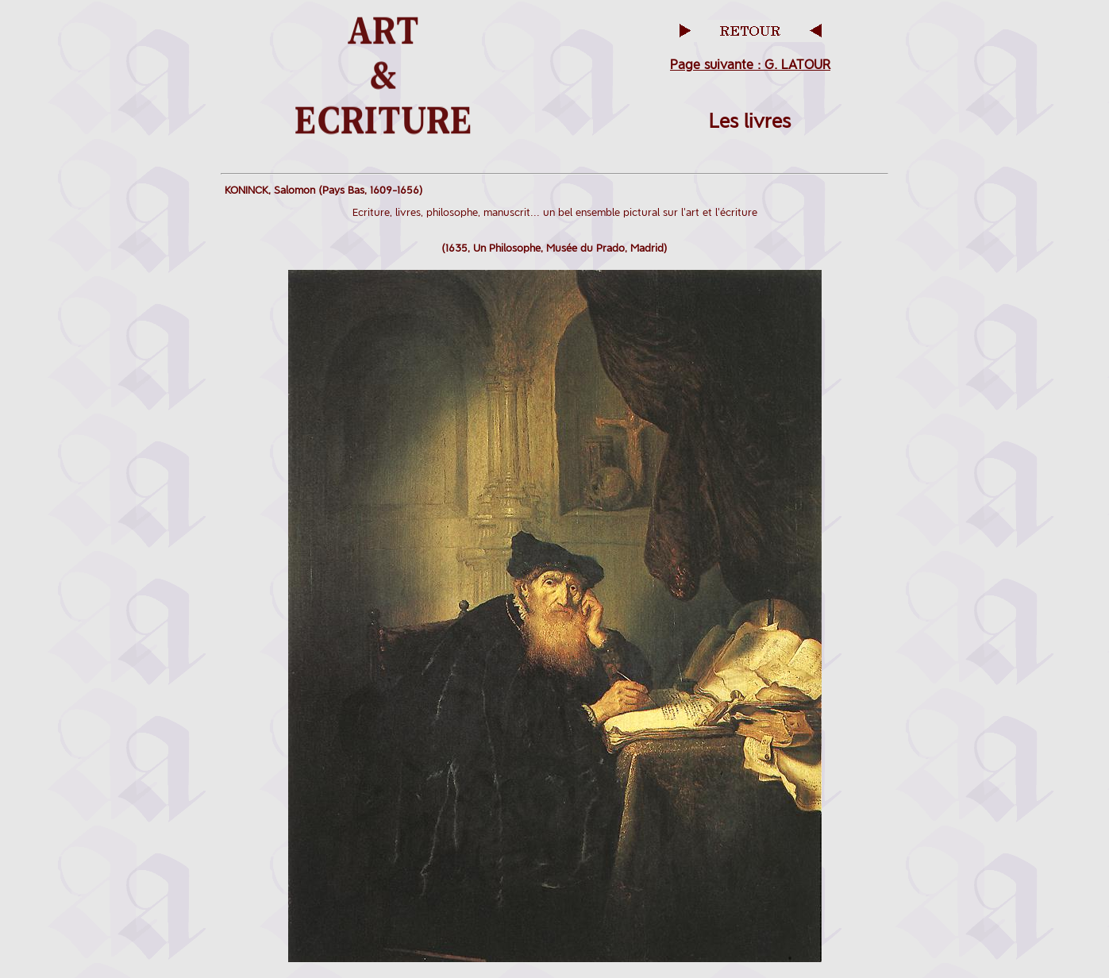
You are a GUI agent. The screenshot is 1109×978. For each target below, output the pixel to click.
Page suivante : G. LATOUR (750, 64)
